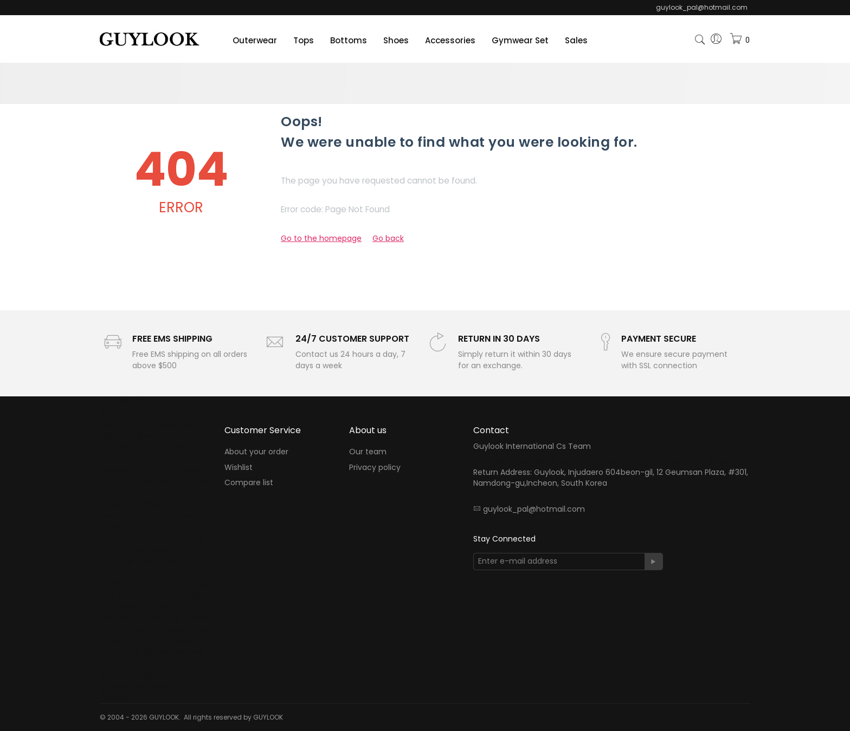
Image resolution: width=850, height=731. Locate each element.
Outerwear (255, 40)
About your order (256, 451)
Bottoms (348, 40)
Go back (388, 238)
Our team (368, 451)
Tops (303, 40)
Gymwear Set (520, 40)
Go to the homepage (321, 238)
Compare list (248, 482)
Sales (576, 40)
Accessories (450, 40)
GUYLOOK (268, 717)
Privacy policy (375, 467)
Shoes (396, 40)
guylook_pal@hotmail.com (534, 509)
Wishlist (238, 467)
